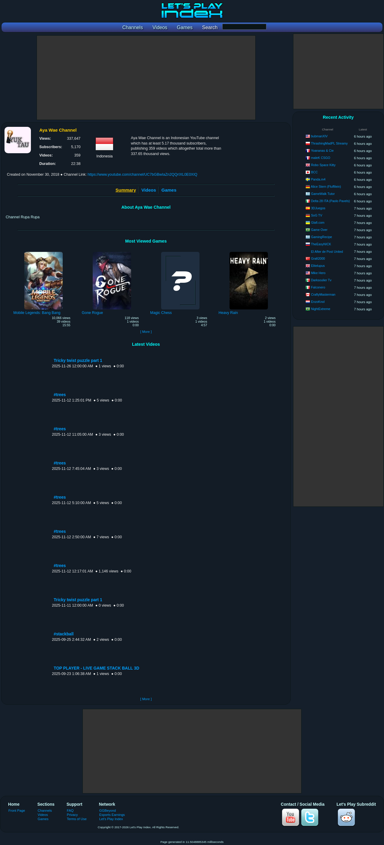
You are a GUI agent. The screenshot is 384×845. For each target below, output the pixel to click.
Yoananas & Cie (322, 150)
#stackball (64, 634)
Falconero (318, 287)
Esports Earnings (112, 815)
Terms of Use (77, 819)
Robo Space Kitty (323, 165)
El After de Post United (327, 251)
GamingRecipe (321, 237)
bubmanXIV (319, 136)
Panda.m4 (318, 179)
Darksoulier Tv (321, 280)
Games (168, 190)
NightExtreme (320, 309)
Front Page (16, 810)
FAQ (70, 810)
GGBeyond (107, 810)
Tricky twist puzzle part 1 (78, 360)
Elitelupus (318, 265)
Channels (45, 810)
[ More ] (146, 331)
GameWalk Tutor (323, 194)
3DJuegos (318, 208)
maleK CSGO (320, 158)
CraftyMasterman (323, 294)
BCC (314, 172)
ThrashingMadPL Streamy (329, 143)
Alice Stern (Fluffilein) (326, 186)
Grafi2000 (318, 258)
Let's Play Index (111, 819)
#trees (60, 395)
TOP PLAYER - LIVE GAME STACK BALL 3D (96, 668)
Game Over (319, 229)
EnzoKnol (318, 301)
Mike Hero (318, 273)
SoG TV (316, 215)
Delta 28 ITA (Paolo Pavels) (330, 201)
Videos (148, 190)
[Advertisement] (146, 78)
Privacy (72, 815)
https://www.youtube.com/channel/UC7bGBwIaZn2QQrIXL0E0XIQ (142, 174)
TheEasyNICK (321, 244)
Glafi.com (318, 222)
